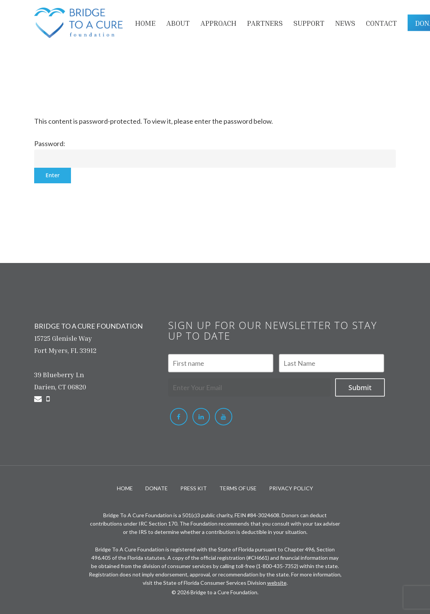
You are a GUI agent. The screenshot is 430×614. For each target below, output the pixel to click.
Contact (381, 23)
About (178, 23)
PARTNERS (265, 23)
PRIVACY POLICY (291, 488)
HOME (145, 23)
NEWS (345, 23)
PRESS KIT (193, 488)
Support (308, 23)
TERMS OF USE (238, 488)
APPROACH (218, 23)
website (277, 582)
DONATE (156, 488)
